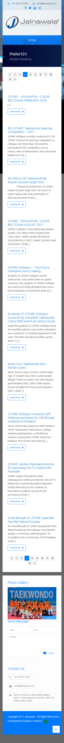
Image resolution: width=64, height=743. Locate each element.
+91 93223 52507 (19, 3)
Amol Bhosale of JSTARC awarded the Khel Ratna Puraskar (31, 519)
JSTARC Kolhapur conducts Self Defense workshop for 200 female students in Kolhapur (31, 417)
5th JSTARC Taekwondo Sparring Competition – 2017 (30, 130)
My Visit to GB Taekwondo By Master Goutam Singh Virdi (27, 180)
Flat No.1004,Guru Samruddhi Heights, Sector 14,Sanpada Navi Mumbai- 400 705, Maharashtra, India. (31, 698)
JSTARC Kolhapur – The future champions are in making (28, 269)
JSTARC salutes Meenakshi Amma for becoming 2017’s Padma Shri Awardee (31, 467)
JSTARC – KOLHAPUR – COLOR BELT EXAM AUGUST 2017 (28, 222)
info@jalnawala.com (47, 3)
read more (17, 111)
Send (48, 653)
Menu (32, 40)
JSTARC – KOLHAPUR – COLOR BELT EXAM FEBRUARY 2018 (28, 98)
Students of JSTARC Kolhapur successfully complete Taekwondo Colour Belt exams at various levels (31, 317)
